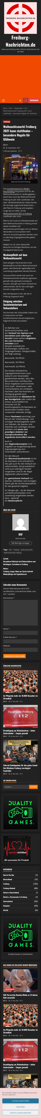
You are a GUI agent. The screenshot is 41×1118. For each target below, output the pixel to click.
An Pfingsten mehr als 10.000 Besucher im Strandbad (20, 697)
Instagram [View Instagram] (30, 100)
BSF (6, 145)
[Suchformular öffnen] (20, 100)
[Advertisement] (20, 76)
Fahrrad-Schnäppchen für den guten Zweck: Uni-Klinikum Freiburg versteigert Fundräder (20, 768)
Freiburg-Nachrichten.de (20, 41)
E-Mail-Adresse (10, 637)
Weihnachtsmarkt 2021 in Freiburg (17, 213)
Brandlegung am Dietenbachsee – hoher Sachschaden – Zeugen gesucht (19, 732)
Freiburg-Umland (9, 888)
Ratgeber (6, 905)
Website (6, 646)
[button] (3, 100)
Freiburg (7, 122)
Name (6, 629)
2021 (10, 550)
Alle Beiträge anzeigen (20, 543)
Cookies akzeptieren (20, 1101)
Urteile (5, 910)
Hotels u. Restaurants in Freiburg (15, 897)
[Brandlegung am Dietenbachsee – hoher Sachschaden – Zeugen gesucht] (20, 716)
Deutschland (7, 879)
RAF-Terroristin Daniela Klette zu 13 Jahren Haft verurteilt (20, 996)
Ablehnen (20, 1107)
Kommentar (9, 598)
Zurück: (20, 561)
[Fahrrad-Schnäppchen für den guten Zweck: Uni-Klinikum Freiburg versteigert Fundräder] (20, 751)
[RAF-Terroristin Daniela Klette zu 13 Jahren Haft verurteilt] (20, 980)
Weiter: (20, 571)
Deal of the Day (8, 875)
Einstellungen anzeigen (20, 1113)
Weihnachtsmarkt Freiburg (12, 553)
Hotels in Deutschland (11, 892)
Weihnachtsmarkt (26, 550)
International (8, 901)
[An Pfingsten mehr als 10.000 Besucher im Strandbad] (20, 681)
